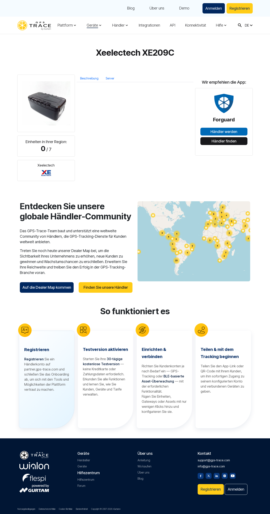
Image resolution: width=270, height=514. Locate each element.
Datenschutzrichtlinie (47, 509)
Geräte (92, 25)
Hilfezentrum (85, 479)
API (172, 25)
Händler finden (224, 141)
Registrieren (240, 8)
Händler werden (224, 132)
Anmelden (213, 8)
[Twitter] (209, 475)
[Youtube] (233, 475)
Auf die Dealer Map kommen (46, 287)
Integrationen (149, 25)
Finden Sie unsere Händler (106, 287)
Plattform (65, 25)
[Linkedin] (217, 475)
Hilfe (219, 25)
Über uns (156, 8)
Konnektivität (195, 25)
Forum (81, 485)
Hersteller (83, 460)
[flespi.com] (34, 477)
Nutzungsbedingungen (26, 509)
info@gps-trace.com (211, 466)
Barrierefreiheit (82, 509)
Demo (184, 8)
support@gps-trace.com (214, 460)
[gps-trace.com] (34, 25)
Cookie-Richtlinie (65, 509)
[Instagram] (225, 475)
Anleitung (144, 460)
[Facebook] (201, 475)
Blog (131, 8)
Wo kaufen (144, 466)
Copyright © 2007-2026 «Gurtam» (106, 509)
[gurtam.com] (34, 466)
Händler (118, 25)
